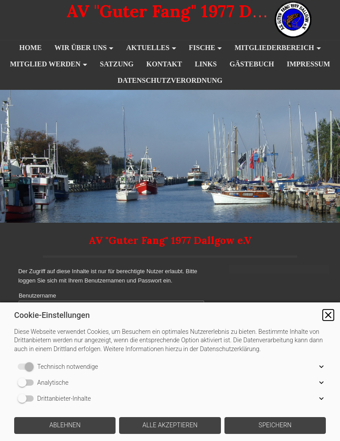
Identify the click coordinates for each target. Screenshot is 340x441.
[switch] (27, 366)
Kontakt (164, 64)
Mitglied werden (45, 64)
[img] (307, 20)
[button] (328, 315)
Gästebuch (251, 64)
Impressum (308, 64)
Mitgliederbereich (274, 47)
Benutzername (37, 301)
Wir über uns (80, 47)
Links (206, 64)
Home (30, 47)
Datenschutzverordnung (169, 80)
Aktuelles (148, 47)
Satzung (117, 64)
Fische (202, 47)
